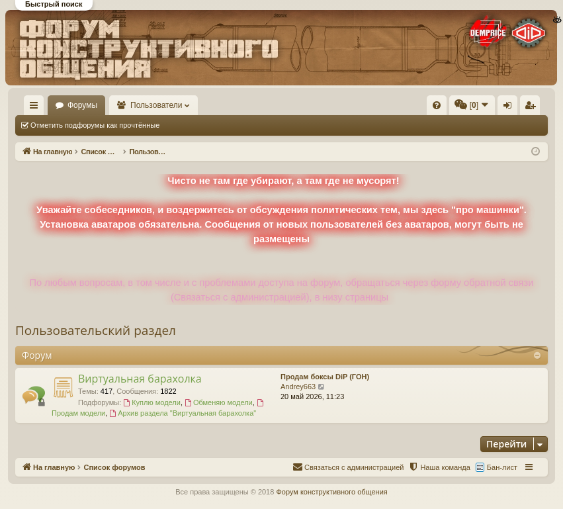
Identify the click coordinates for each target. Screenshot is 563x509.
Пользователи (219, 105)
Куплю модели (152, 402)
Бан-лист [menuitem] (502, 467)
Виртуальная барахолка (140, 378)
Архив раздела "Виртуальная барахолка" (182, 413)
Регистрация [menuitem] (532, 108)
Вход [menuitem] (510, 108)
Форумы (144, 105)
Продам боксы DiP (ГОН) (325, 377)
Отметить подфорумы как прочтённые (94, 125)
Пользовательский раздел (95, 330)
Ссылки (37, 108)
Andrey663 (298, 387)
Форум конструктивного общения (331, 492)
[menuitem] (332, 105)
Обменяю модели (219, 402)
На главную (77, 105)
